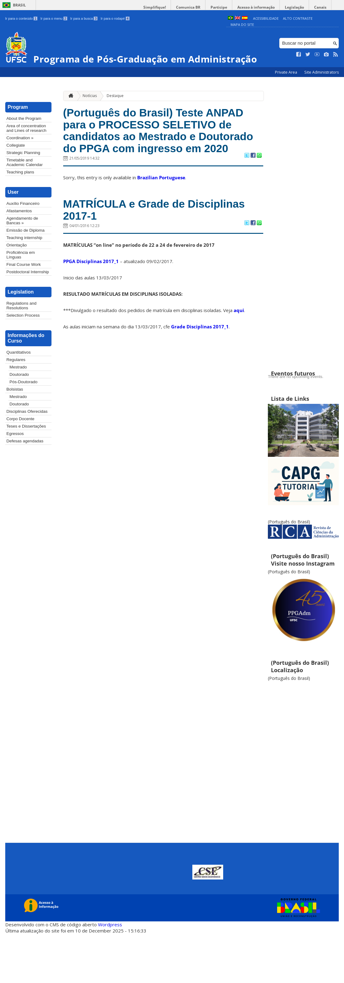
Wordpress (110, 924)
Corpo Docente (20, 418)
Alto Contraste (298, 18)
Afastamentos (19, 211)
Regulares (16, 359)
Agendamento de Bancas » (22, 220)
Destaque (115, 95)
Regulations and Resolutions (21, 305)
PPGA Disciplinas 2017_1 (91, 261)
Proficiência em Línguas (20, 254)
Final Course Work (23, 264)
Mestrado (18, 367)
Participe (219, 7)
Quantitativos (18, 352)
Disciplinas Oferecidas (27, 411)
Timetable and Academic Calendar (24, 162)
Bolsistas (14, 389)
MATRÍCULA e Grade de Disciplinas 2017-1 (154, 210)
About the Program (23, 118)
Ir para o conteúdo (21, 18)
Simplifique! (154, 7)
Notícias (90, 95)
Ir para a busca (84, 18)
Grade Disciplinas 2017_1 (200, 326)
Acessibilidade (266, 18)
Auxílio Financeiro (22, 203)
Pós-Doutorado (24, 382)
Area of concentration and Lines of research (26, 128)
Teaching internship (24, 237)
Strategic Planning (23, 152)
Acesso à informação (256, 7)
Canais (320, 7)
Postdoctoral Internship (27, 272)
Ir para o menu (53, 18)
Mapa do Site (242, 24)
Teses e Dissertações (26, 426)
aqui (239, 310)
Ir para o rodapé (114, 18)
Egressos (15, 433)
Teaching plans (20, 172)
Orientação (16, 245)
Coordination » (20, 138)
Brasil (19, 5)
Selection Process (23, 315)
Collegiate (15, 145)
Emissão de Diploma (25, 230)
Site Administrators (321, 72)
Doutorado (19, 374)
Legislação (294, 7)
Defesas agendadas (24, 441)
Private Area (286, 72)
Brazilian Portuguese (161, 177)
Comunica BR (188, 7)
